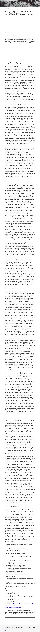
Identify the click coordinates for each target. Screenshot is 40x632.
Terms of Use (5, 630)
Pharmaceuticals (17, 607)
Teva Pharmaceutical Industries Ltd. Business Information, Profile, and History (20, 603)
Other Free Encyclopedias (10, 605)
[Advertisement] (20, 23)
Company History (9, 607)
